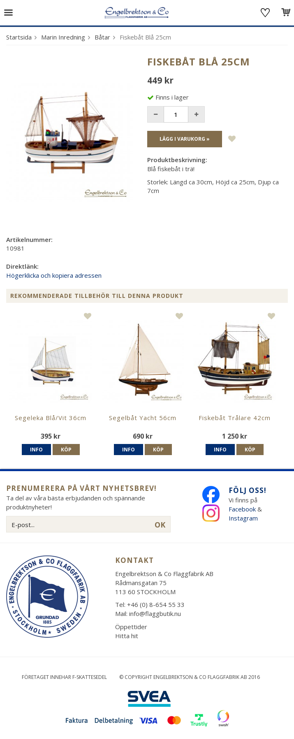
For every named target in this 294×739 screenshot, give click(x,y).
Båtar (102, 37)
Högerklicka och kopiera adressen (54, 275)
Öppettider (131, 627)
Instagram (244, 518)
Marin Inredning (63, 37)
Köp (66, 449)
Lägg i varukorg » (185, 138)
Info (36, 449)
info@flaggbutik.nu (155, 613)
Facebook (242, 509)
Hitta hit (126, 636)
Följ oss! (247, 490)
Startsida (19, 37)
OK (160, 525)
